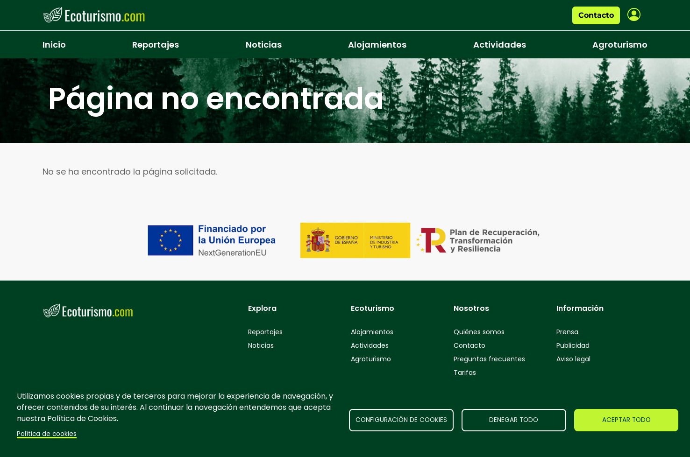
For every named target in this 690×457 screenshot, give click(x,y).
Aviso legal (573, 359)
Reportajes (155, 44)
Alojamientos (377, 44)
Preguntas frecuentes (489, 359)
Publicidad (573, 345)
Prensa (567, 332)
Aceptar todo (626, 419)
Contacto (596, 15)
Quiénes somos (479, 332)
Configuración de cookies (401, 419)
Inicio (54, 44)
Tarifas (465, 372)
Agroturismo (619, 44)
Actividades (499, 44)
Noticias (264, 44)
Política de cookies (47, 433)
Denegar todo (513, 419)
